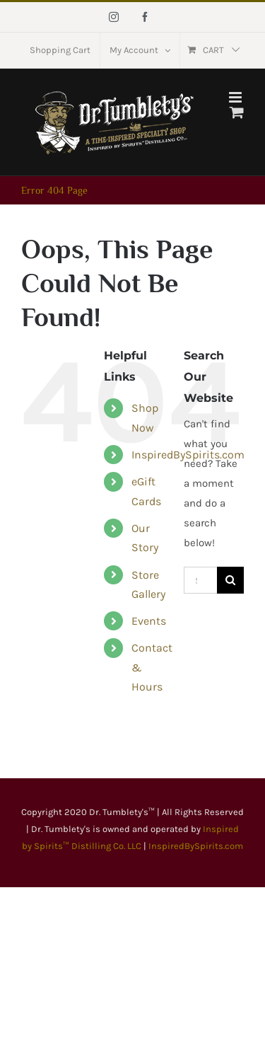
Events (148, 621)
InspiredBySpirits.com (195, 846)
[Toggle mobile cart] (237, 112)
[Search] (230, 580)
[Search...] (200, 580)
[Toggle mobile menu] (236, 97)
